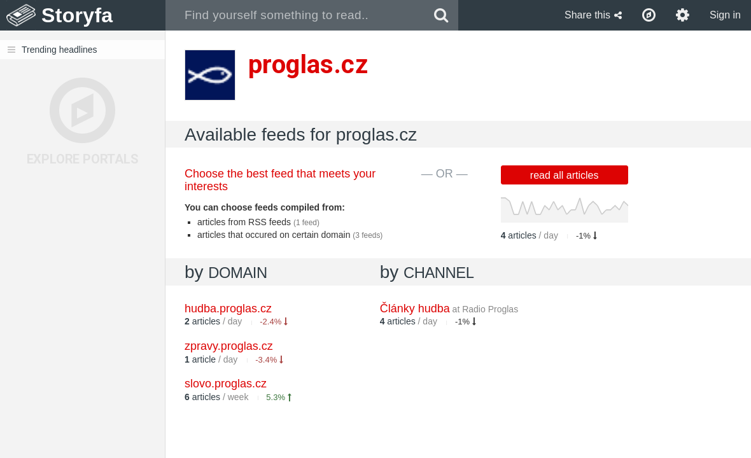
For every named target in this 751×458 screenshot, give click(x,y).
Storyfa (77, 15)
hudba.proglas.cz (228, 308)
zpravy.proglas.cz (229, 346)
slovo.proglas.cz (226, 383)
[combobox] (295, 15)
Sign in (725, 15)
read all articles (564, 175)
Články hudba (449, 308)
